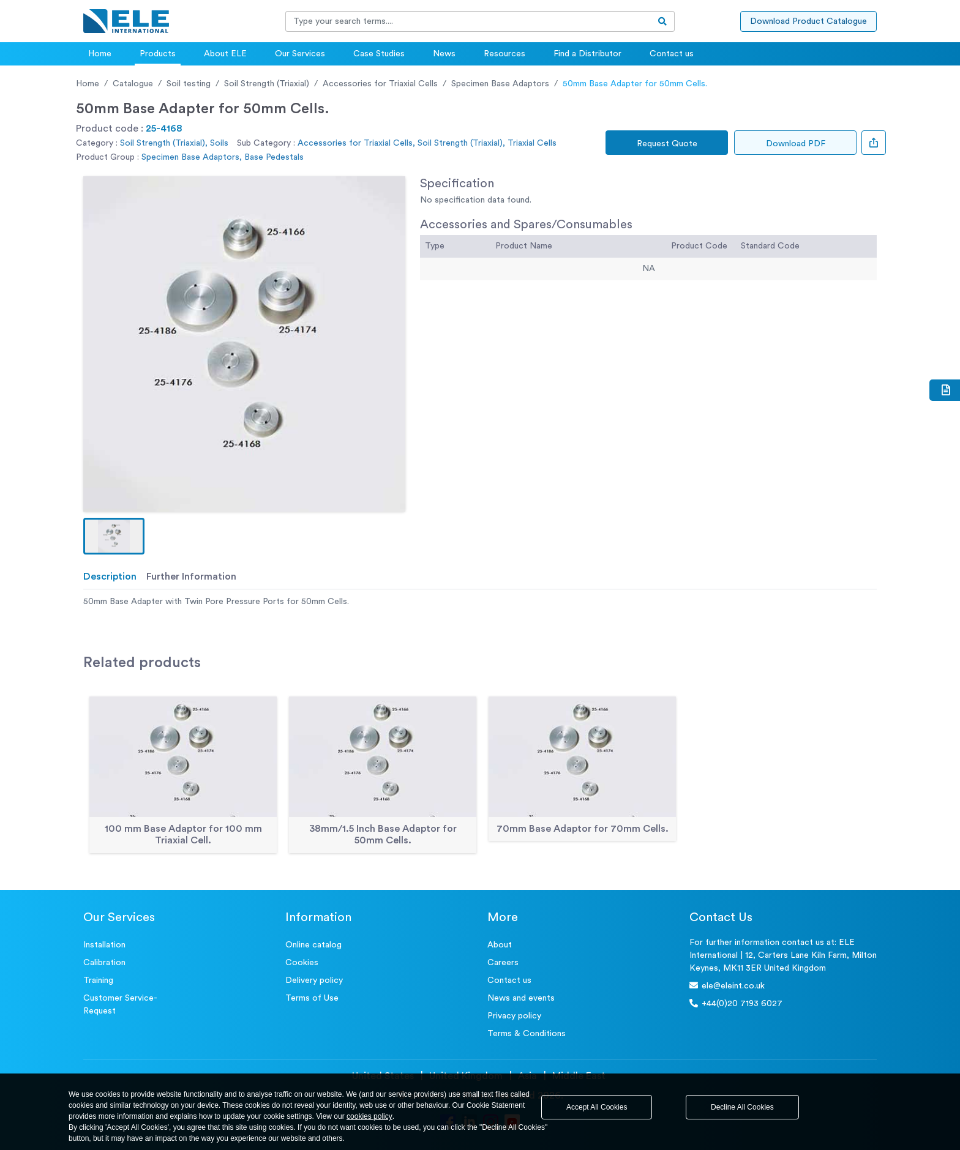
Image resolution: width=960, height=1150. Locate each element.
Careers (503, 962)
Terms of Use (312, 998)
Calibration (104, 962)
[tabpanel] (480, 602)
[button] (113, 536)
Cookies (301, 962)
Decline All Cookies (742, 1107)
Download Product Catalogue (808, 21)
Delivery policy (314, 980)
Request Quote (667, 144)
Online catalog (313, 945)
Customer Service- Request (120, 1004)
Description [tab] (110, 576)
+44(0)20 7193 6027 (735, 1003)
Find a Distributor (587, 54)
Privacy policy (514, 1016)
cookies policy (369, 1116)
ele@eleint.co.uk (727, 985)
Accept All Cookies (596, 1107)
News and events (521, 998)
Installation (104, 945)
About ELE (225, 54)
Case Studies (379, 54)
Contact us (672, 54)
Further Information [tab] (191, 576)
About (499, 945)
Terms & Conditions (526, 1033)
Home (99, 54)
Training (98, 980)
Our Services (300, 54)
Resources (504, 54)
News (444, 54)
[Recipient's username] (468, 21)
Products (158, 54)
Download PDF (795, 144)
